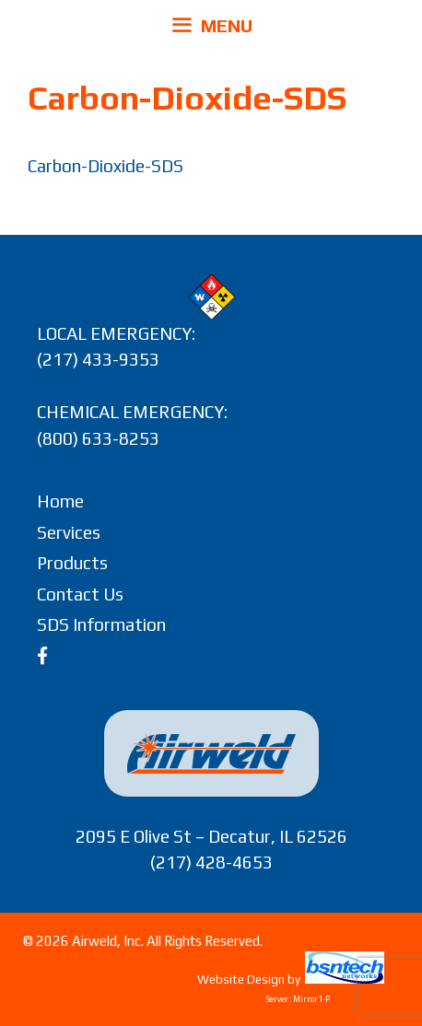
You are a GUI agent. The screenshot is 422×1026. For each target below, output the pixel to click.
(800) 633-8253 (98, 438)
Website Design (241, 979)
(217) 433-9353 (98, 359)
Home (60, 501)
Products (72, 563)
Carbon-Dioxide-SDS (105, 166)
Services (68, 532)
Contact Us (80, 594)
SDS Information (101, 624)
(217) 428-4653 (211, 862)
